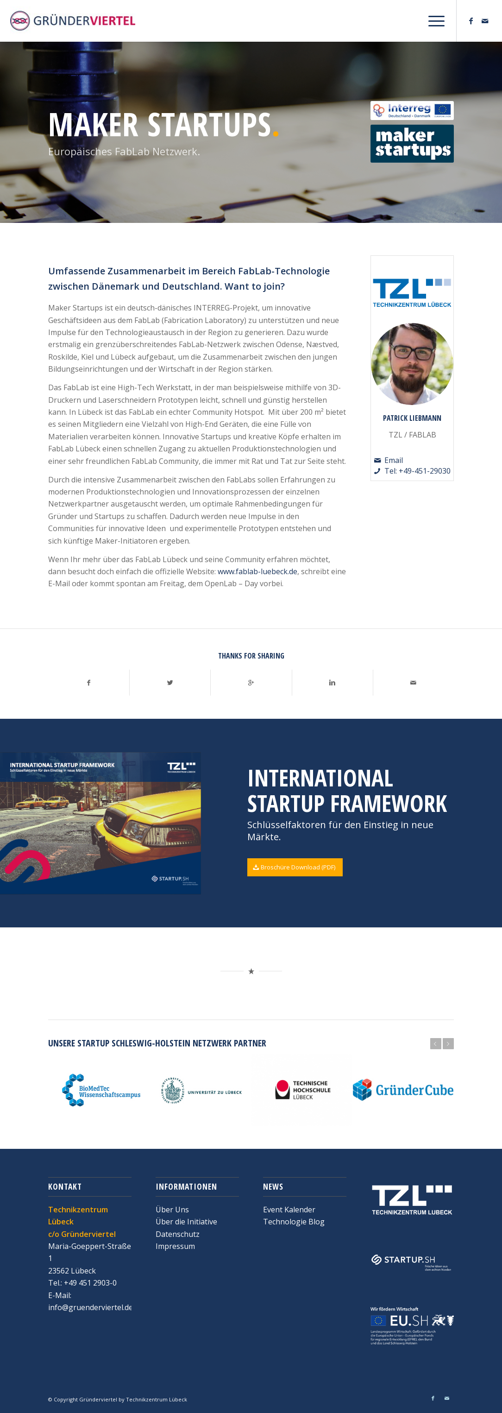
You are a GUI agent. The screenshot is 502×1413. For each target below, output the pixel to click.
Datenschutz (178, 1234)
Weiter (448, 1043)
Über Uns (172, 1209)
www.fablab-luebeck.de (257, 571)
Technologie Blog (294, 1222)
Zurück (435, 1043)
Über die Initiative (186, 1222)
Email (393, 460)
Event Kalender (289, 1209)
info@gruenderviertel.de (90, 1307)
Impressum (175, 1246)
